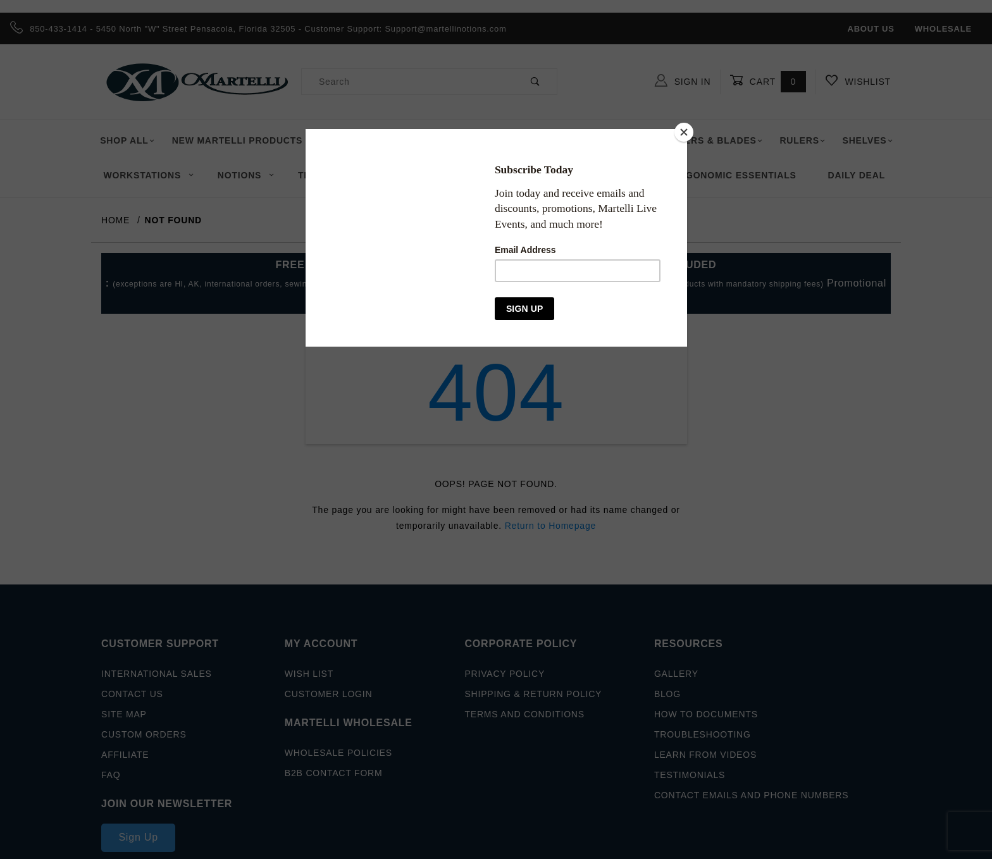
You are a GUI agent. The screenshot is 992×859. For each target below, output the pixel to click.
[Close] (683, 132)
